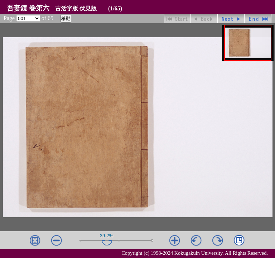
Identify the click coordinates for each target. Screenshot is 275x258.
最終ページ (258, 18)
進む (231, 18)
